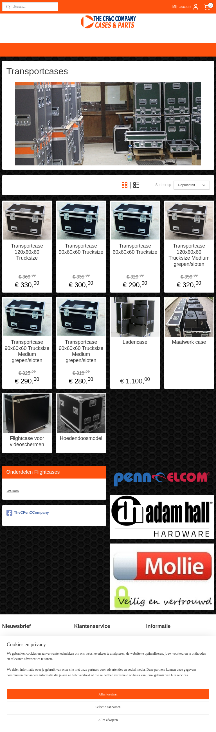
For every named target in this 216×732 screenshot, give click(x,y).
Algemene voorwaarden (92, 643)
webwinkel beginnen (126, 721)
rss (107, 721)
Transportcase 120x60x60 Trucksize (27, 252)
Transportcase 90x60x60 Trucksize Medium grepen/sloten (26, 351)
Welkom (13, 491)
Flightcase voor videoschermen (27, 441)
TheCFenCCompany (27, 512)
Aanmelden (15, 649)
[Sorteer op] (192, 185)
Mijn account (185, 6)
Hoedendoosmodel (81, 438)
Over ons (81, 637)
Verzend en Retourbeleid (92, 654)
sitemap (97, 721)
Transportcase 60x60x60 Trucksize (134, 249)
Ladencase (135, 342)
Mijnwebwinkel (170, 721)
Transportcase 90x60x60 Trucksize (80, 249)
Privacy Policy (84, 648)
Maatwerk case (189, 342)
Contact (80, 659)
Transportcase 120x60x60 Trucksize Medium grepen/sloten (188, 255)
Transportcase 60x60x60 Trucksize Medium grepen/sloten (80, 351)
